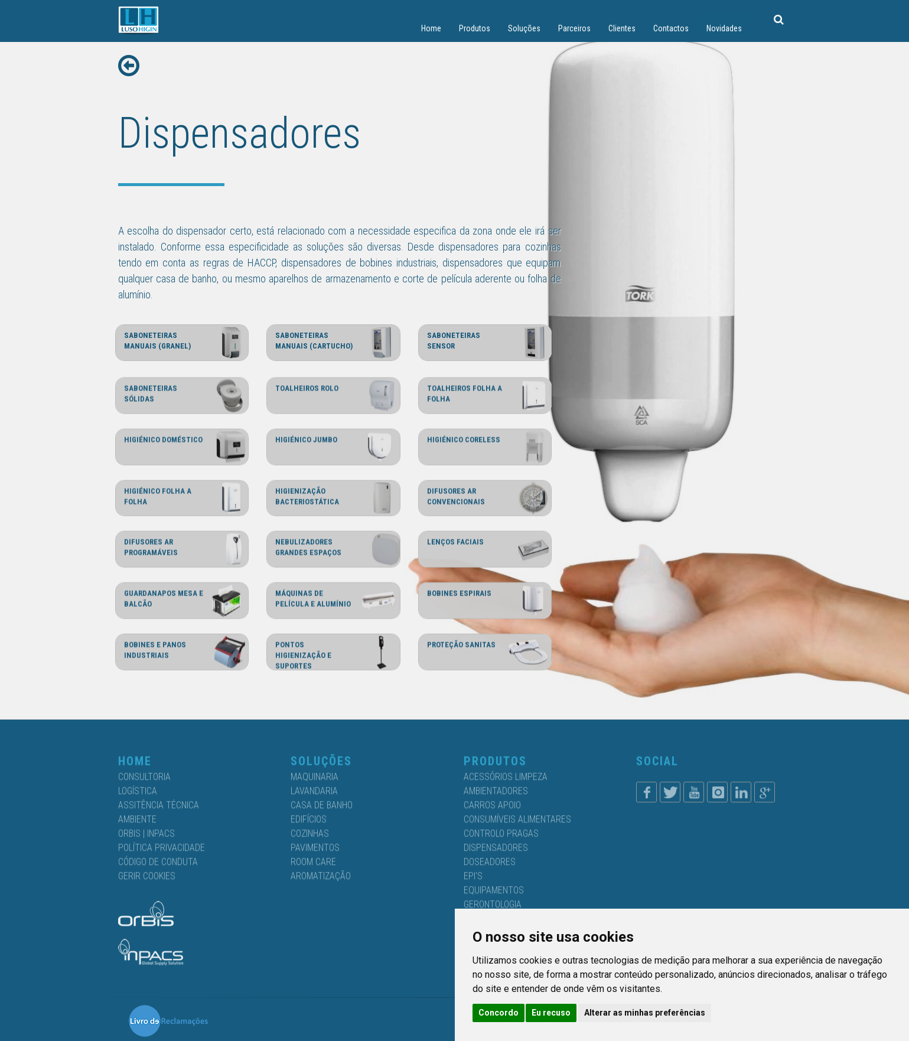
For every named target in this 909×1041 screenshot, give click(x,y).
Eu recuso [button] (551, 1012)
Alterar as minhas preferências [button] (644, 1012)
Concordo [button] (498, 1012)
